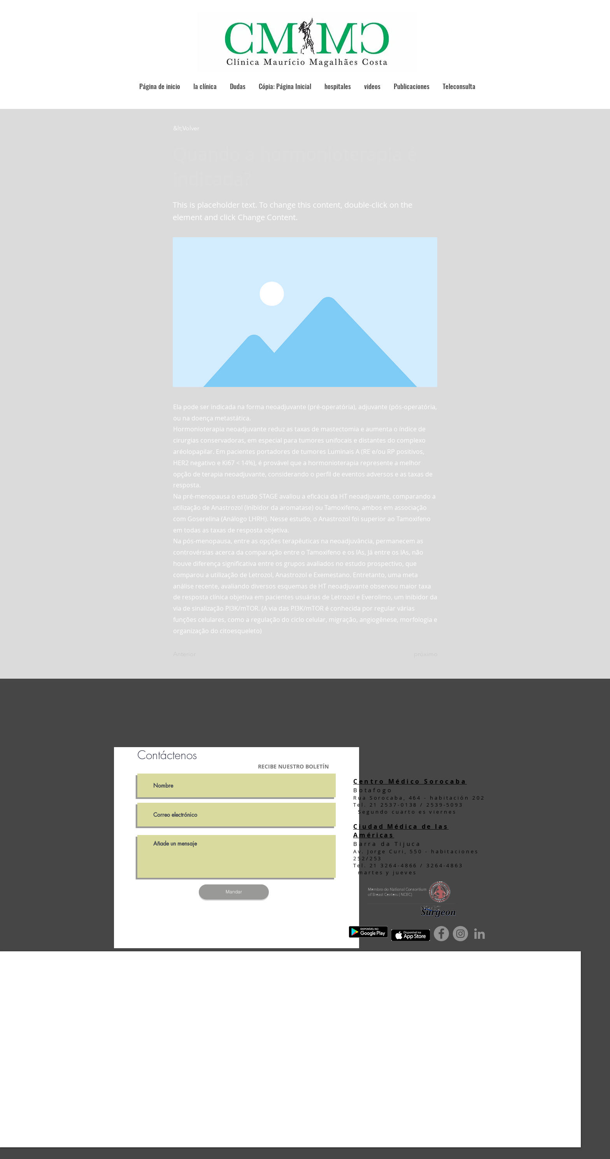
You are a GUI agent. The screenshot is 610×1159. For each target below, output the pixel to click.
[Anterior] (198, 654)
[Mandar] (234, 892)
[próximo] (418, 654)
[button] (198, 128)
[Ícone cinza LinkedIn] (479, 933)
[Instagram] (460, 933)
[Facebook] (441, 933)
